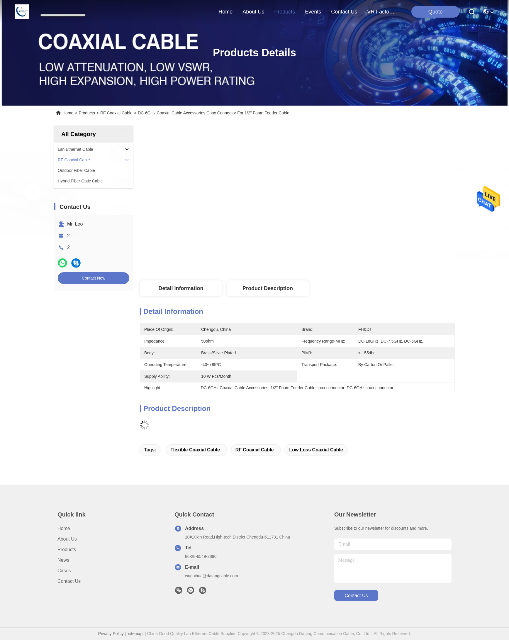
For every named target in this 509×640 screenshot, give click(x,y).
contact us (344, 12)
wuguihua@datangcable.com (211, 575)
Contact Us (69, 581)
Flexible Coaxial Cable (195, 449)
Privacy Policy (111, 633)
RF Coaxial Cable (116, 113)
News (63, 560)
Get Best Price (351, 255)
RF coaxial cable (254, 449)
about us (253, 12)
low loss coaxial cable (316, 449)
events (313, 12)
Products (87, 113)
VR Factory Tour (381, 12)
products (284, 12)
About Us (67, 538)
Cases (64, 570)
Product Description (267, 288)
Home (225, 12)
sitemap (135, 633)
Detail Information (180, 288)
